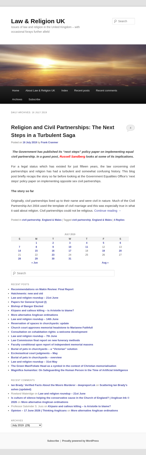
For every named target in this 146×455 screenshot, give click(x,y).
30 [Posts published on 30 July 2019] (53, 258)
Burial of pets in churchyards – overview (36, 357)
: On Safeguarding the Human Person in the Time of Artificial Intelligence (69, 370)
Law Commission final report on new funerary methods (45, 340)
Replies (119, 220)
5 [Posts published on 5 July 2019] (103, 243)
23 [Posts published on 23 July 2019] (53, 254)
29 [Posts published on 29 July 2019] (36, 258)
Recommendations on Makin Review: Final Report (42, 289)
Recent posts (82, 90)
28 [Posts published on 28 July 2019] (19, 258)
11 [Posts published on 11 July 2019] (86, 247)
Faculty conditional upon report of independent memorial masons (52, 344)
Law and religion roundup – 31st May (34, 361)
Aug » (105, 262)
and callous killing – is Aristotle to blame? (42, 310)
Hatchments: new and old (27, 293)
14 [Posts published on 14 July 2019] (19, 250)
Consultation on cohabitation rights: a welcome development (49, 331)
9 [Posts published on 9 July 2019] (53, 247)
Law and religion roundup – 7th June (34, 336)
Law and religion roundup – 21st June (34, 297)
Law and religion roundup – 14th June (34, 319)
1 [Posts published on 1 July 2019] (36, 243)
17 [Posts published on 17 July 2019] (70, 250)
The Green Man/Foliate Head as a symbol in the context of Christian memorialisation (63, 365)
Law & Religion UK (38, 21)
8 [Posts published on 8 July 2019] (36, 247)
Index (64, 90)
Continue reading (107, 210)
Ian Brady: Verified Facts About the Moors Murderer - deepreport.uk (53, 385)
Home (15, 90)
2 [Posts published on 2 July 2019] (53, 243)
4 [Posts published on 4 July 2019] (86, 243)
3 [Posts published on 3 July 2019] (70, 243)
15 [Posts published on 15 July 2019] (36, 250)
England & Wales (52, 220)
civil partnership (31, 220)
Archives (17, 99)
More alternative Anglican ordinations (34, 314)
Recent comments (106, 90)
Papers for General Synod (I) (29, 301)
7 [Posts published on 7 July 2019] (19, 247)
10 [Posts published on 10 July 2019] (70, 247)
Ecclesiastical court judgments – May (34, 353)
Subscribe (34, 99)
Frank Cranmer (49, 142)
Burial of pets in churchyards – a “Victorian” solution (44, 348)
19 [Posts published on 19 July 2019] (103, 250)
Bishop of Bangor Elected (27, 306)
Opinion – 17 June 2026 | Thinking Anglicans (39, 410)
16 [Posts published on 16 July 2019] (53, 250)
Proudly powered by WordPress (80, 440)
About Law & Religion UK (40, 90)
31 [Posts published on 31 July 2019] (70, 258)
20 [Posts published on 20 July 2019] (120, 250)
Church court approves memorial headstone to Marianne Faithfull (52, 327)
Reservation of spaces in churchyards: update (40, 323)
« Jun (35, 262)
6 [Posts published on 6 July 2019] (120, 243)
